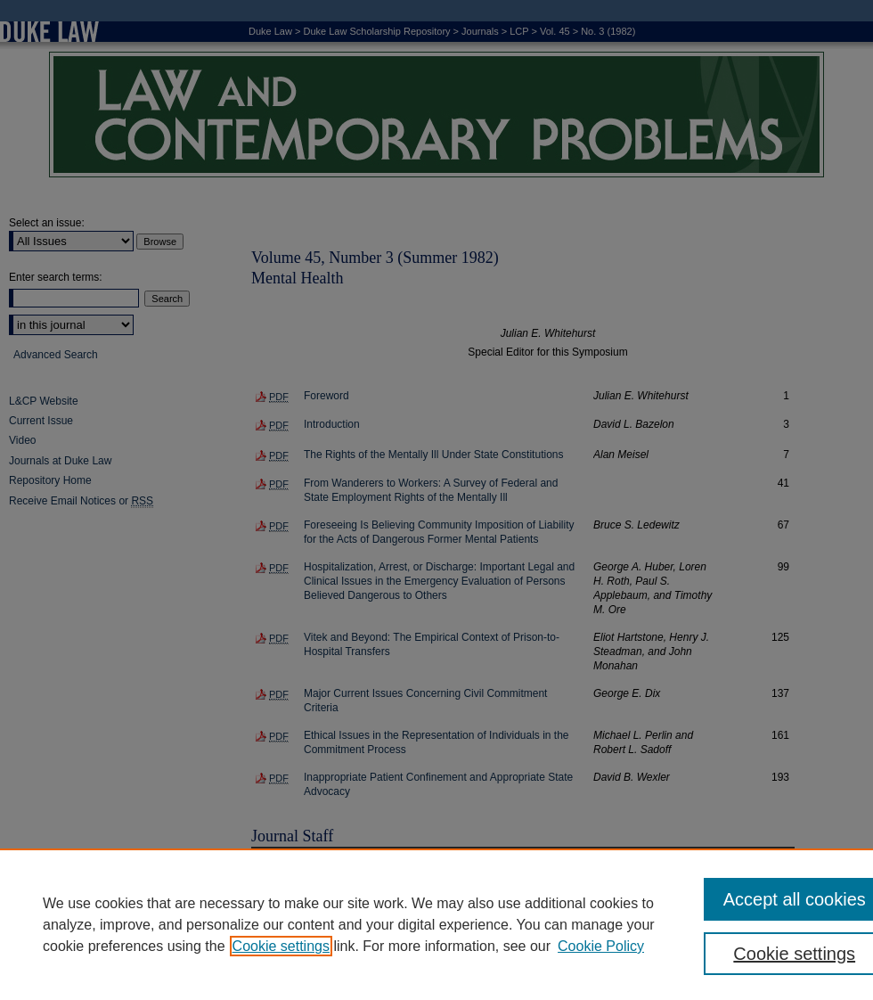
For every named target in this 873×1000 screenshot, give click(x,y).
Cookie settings (281, 946)
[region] (436, 924)
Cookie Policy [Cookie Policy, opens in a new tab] (601, 946)
